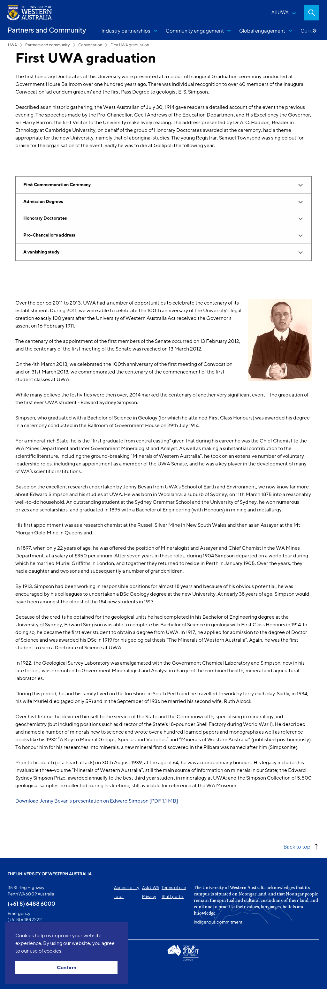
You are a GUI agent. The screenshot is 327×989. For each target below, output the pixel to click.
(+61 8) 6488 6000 (31, 903)
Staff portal (173, 896)
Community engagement (195, 30)
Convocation (90, 44)
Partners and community (47, 44)
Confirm (66, 967)
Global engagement (262, 30)
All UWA (280, 12)
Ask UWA (150, 887)
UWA (12, 44)
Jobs (119, 896)
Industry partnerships (126, 30)
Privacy (149, 896)
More (314, 30)
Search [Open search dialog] (311, 12)
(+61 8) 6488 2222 (25, 919)
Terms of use (174, 887)
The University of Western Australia (50, 873)
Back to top (297, 846)
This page (17, 977)
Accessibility (126, 887)
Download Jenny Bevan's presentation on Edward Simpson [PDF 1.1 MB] (96, 800)
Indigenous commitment (218, 922)
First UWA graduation (129, 44)
